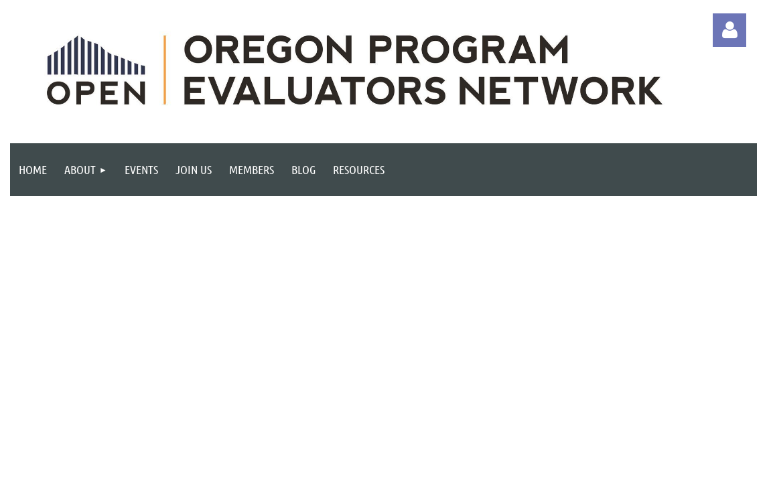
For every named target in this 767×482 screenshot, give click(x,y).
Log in (729, 30)
